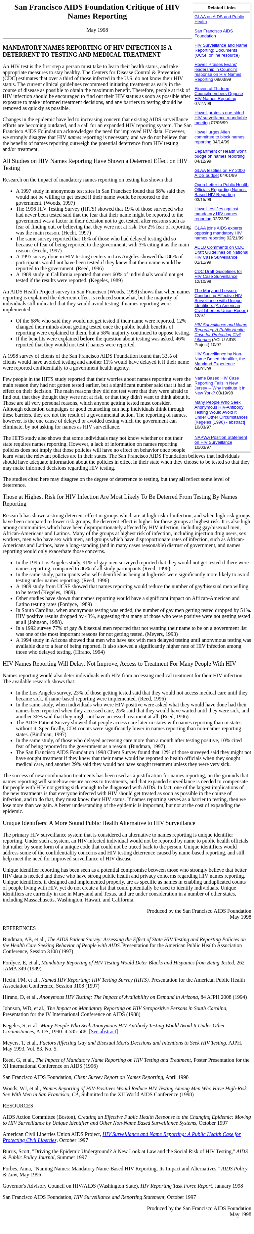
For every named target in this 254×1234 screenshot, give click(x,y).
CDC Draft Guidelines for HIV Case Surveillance (218, 274)
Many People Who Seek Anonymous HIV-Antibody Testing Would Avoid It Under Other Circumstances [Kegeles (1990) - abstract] (221, 412)
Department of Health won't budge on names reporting (220, 154)
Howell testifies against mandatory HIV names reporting (216, 213)
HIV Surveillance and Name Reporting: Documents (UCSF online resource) (220, 50)
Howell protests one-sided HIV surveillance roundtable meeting (220, 117)
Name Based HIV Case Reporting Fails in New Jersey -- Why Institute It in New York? (219, 385)
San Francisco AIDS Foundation (213, 33)
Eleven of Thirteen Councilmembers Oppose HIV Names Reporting (218, 93)
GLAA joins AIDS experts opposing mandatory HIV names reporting (218, 233)
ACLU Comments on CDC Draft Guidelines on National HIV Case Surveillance (221, 252)
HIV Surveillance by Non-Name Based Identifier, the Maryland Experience (219, 358)
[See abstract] (103, 1031)
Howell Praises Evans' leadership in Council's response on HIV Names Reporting (217, 72)
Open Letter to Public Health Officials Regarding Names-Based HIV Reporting (221, 189)
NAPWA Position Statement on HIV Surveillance (220, 440)
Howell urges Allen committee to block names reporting (219, 136)
